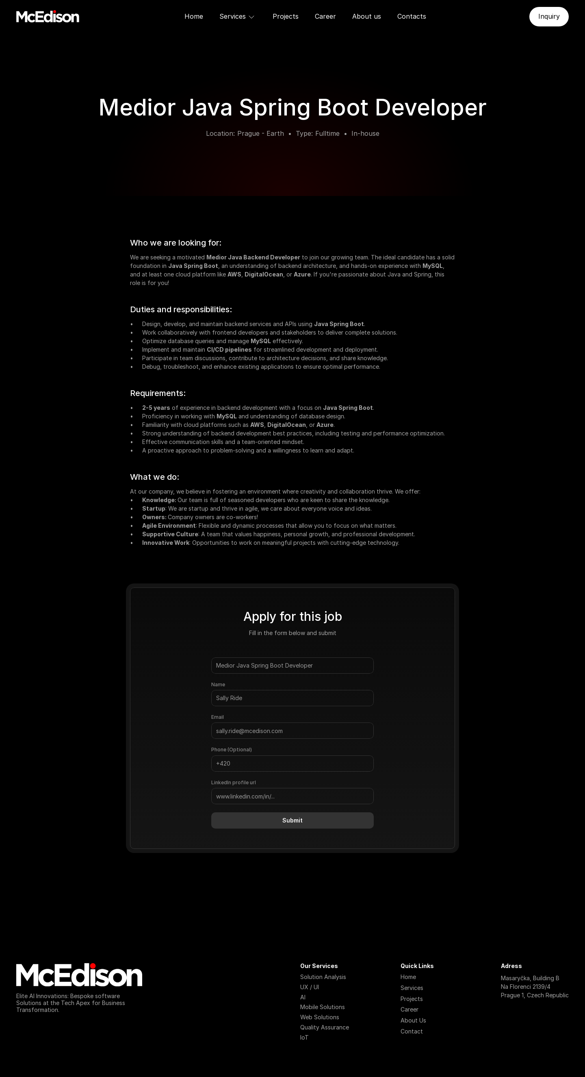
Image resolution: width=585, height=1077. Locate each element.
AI (303, 997)
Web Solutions (319, 1017)
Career (325, 16)
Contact (412, 1031)
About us (366, 16)
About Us (413, 1020)
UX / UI (309, 986)
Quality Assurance (324, 1027)
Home (193, 16)
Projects (286, 16)
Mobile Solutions (322, 1006)
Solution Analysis (323, 976)
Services (412, 987)
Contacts (411, 16)
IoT (304, 1037)
